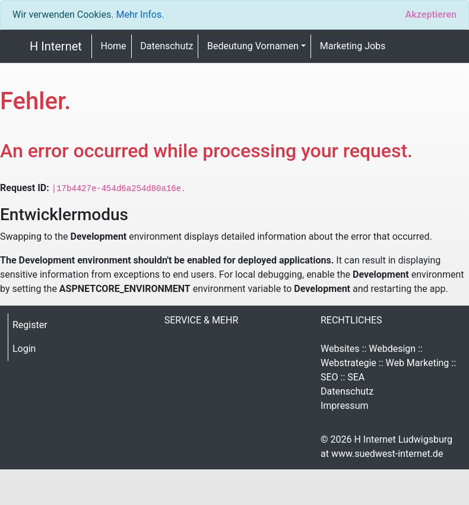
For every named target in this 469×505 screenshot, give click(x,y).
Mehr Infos (138, 14)
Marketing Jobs (353, 46)
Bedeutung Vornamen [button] (253, 46)
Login (24, 348)
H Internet (56, 46)
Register (29, 325)
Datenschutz (166, 46)
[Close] (430, 15)
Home (113, 46)
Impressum (345, 405)
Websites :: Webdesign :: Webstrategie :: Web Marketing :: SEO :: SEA (388, 363)
